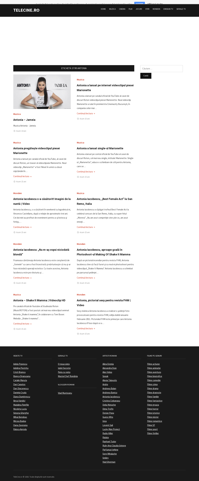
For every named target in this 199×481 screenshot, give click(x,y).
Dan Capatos (19, 380)
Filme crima (152, 380)
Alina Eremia (108, 360)
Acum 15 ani (85, 114)
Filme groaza (153, 401)
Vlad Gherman (109, 458)
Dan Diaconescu (21, 384)
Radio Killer (108, 429)
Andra (105, 380)
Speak (105, 372)
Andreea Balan (109, 384)
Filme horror (152, 405)
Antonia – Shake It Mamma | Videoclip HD (39, 296)
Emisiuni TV (168, 5)
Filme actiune (153, 360)
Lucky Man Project (111, 425)
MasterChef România (68, 372)
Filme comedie (154, 376)
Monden (156, 5)
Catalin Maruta (20, 376)
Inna (105, 417)
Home (103, 5)
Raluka (106, 433)
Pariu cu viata (64, 368)
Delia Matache (109, 401)
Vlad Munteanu (65, 389)
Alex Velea (107, 368)
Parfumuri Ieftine (110, 445)
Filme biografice (154, 372)
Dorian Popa (108, 409)
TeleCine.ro (26, 6)
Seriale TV (181, 5)
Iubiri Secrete (64, 364)
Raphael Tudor (109, 437)
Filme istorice (153, 409)
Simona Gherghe (21, 409)
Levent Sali (108, 421)
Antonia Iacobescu (111, 392)
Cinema (122, 5)
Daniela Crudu (19, 388)
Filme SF (151, 421)
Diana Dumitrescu (21, 392)
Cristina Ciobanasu (111, 396)
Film (130, 5)
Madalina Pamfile (21, 401)
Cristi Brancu (19, 368)
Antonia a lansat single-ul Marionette (100, 144)
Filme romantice (154, 417)
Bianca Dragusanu (21, 372)
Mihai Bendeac (20, 413)
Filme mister (153, 413)
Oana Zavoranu (20, 421)
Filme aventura (154, 368)
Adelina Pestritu (20, 364)
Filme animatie (154, 364)
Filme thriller (153, 429)
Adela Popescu (20, 360)
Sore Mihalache (110, 450)
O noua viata (64, 360)
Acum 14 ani (21, 127)
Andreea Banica (110, 388)
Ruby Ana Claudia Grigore (114, 441)
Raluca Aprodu (20, 425)
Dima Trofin (108, 405)
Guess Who (108, 413)
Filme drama (152, 384)
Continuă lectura (86, 109)
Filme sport (152, 425)
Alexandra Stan (110, 364)
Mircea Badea (19, 417)
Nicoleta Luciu (20, 405)
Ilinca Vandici (19, 396)
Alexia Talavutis (110, 376)
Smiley (106, 454)
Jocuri (139, 5)
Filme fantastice (154, 396)
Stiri (147, 5)
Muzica (112, 5)
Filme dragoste (154, 388)
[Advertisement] (99, 34)
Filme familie (153, 392)
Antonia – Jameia (24, 116)
